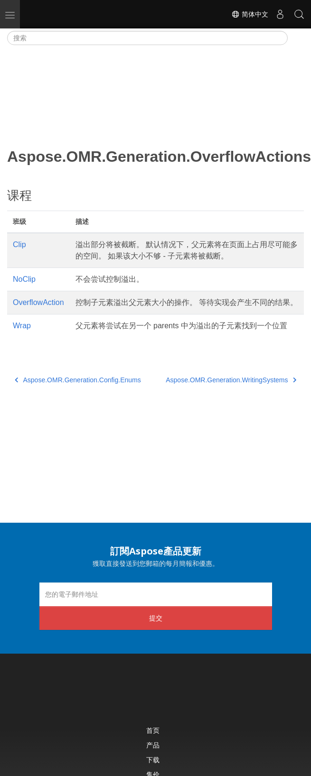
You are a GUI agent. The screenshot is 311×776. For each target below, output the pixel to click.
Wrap (22, 326)
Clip (19, 244)
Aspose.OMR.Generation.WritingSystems (231, 380)
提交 (155, 617)
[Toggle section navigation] (295, 37)
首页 (153, 730)
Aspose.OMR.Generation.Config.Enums (78, 380)
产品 (153, 744)
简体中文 (249, 14)
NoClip (24, 279)
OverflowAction (38, 302)
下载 (153, 759)
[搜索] (147, 38)
